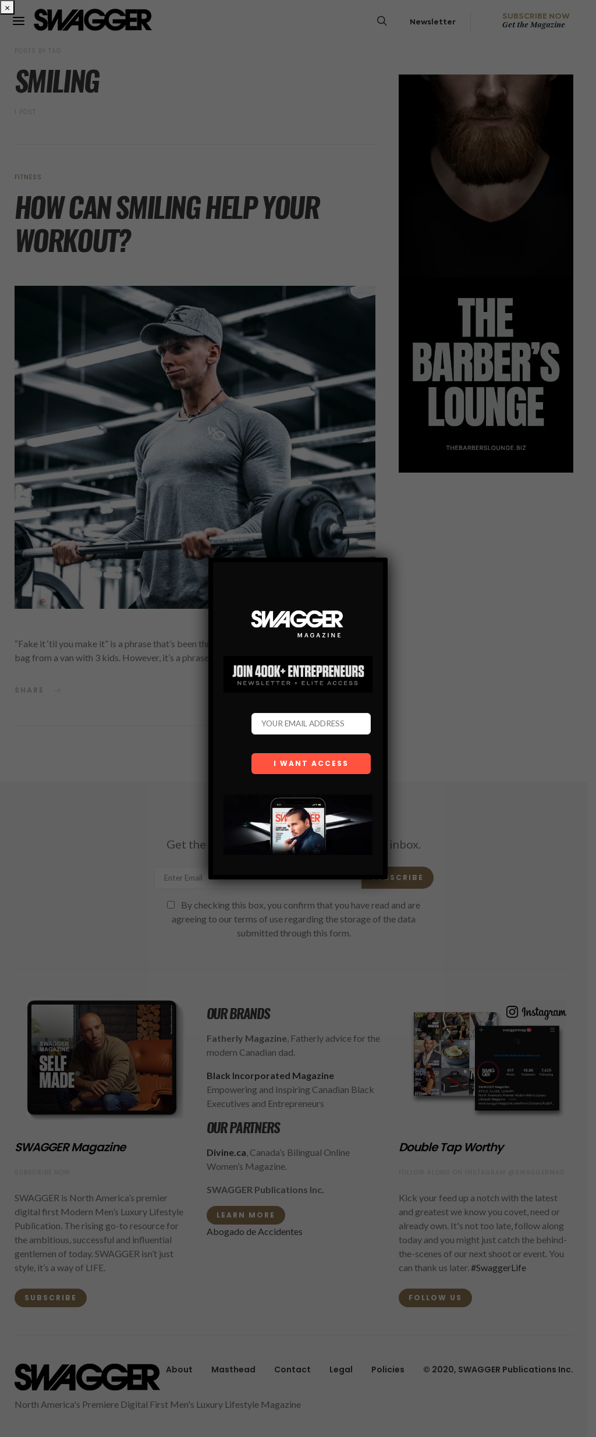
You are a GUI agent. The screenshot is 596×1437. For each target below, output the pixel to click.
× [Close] (7, 7)
